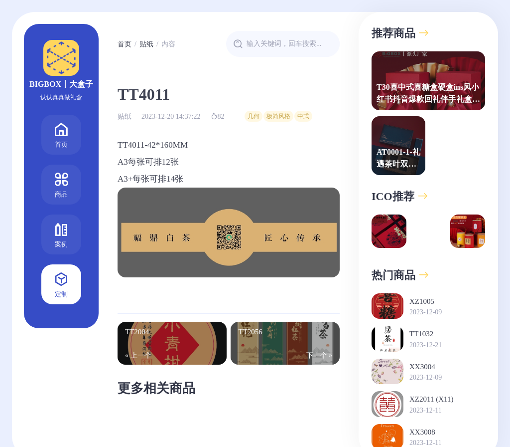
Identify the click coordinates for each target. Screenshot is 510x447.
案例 (61, 234)
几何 (253, 116)
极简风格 (278, 116)
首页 (61, 134)
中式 (303, 116)
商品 (61, 184)
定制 (61, 283)
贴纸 (146, 44)
